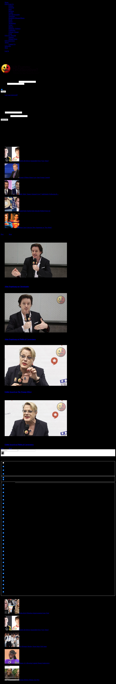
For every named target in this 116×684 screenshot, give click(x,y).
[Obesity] (3, 540)
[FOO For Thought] (3, 514)
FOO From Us (9, 4)
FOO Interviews (10, 41)
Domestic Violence (14, 28)
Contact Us (12, 44)
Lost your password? (11, 95)
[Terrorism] (3, 584)
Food (10, 34)
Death (10, 20)
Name (2, 112)
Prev (2, 234)
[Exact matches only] (3, 462)
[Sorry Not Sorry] (3, 573)
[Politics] (3, 547)
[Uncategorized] (3, 591)
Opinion (11, 37)
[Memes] (3, 536)
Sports (11, 21)
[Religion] (3, 566)
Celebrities (12, 30)
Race (10, 9)
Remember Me (7, 89)
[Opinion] (3, 544)
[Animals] (3, 485)
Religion (11, 11)
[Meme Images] (3, 529)
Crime (10, 25)
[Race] (3, 551)
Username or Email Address (9, 82)
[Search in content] (3, 470)
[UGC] (3, 588)
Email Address (5, 116)
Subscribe (8, 46)
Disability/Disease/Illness (17, 18)
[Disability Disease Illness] (3, 503)
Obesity (11, 27)
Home (6, 2)
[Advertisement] (37, 58)
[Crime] (3, 496)
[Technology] (3, 580)
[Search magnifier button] (2, 453)
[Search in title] (3, 466)
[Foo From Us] (3, 518)
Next (10, 234)
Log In (7, 51)
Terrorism (12, 16)
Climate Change (14, 32)
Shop (6, 48)
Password (4, 84)
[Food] (3, 521)
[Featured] (3, 510)
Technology (12, 23)
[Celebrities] (3, 488)
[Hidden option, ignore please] (3, 477)
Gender (11, 13)
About (7, 42)
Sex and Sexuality (14, 14)
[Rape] (3, 555)
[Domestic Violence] (3, 507)
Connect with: (5, 85)
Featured (11, 7)
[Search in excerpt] (3, 473)
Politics (11, 6)
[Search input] (9, 450)
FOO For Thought (10, 35)
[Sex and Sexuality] (3, 569)
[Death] (3, 499)
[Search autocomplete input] (26, 450)
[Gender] (3, 525)
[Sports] (3, 577)
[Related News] (3, 558)
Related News (13, 39)
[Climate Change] (3, 492)
